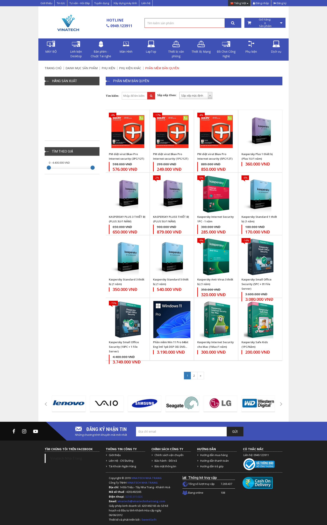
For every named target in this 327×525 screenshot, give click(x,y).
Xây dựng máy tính (125, 3)
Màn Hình (125, 47)
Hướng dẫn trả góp (212, 466)
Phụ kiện (251, 47)
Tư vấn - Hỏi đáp (79, 3)
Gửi (235, 432)
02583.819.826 (134, 496)
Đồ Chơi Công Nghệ (226, 49)
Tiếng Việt (239, 3)
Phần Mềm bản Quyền (162, 68)
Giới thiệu (46, 3)
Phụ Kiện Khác (130, 68)
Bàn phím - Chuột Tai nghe (101, 49)
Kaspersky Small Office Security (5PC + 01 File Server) (256, 284)
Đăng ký (280, 3)
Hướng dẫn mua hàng (214, 455)
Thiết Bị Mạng (201, 47)
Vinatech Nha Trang (66, 458)
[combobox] (195, 95)
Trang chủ (53, 68)
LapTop (151, 47)
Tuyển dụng (101, 3)
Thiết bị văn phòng (176, 49)
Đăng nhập (261, 3)
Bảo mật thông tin (165, 466)
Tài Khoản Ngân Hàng (122, 466)
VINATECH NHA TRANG (146, 478)
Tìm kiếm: (112, 96)
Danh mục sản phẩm (81, 68)
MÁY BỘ (51, 47)
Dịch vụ (276, 47)
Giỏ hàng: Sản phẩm (265, 23)
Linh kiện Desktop (76, 49)
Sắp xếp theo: (167, 95)
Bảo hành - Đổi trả (166, 461)
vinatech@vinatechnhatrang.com (141, 501)
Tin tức (61, 3)
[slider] (49, 168)
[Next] (200, 375)
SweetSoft (149, 519)
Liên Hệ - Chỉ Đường (121, 461)
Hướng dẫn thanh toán (214, 461)
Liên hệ (145, 3)
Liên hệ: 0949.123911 (256, 455)
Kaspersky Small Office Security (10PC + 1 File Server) (124, 346)
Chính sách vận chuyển (169, 455)
